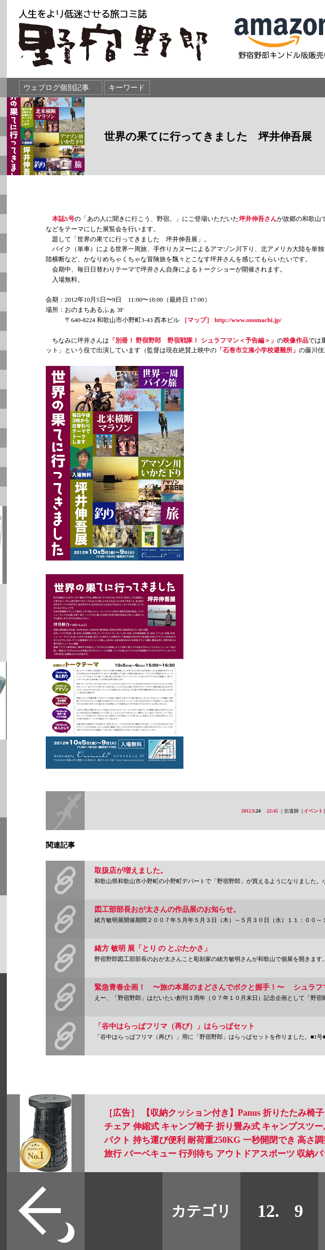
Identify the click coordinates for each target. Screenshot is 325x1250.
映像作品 (295, 340)
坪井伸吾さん (258, 218)
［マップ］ (197, 320)
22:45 (272, 811)
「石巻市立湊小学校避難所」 (258, 350)
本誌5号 (63, 218)
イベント (313, 811)
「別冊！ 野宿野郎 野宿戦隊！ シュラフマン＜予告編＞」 (193, 340)
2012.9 (248, 811)
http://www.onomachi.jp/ (248, 320)
